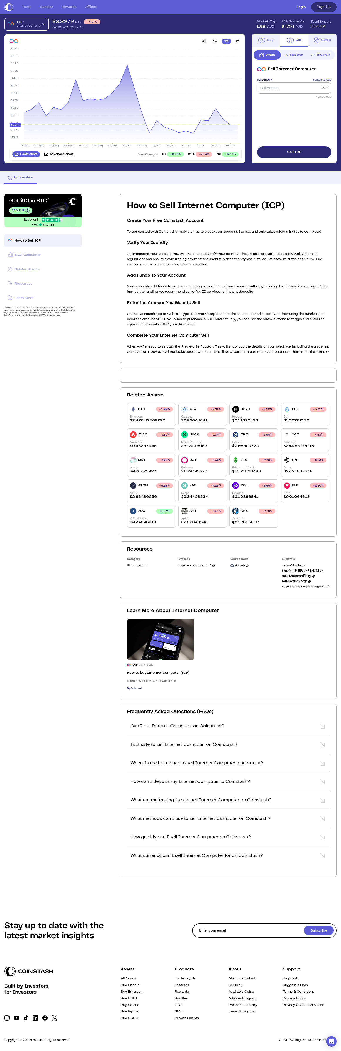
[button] (228, 727)
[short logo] (8, 7)
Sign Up (324, 7)
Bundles (46, 6)
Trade (26, 6)
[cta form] (264, 930)
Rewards (69, 6)
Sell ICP (294, 152)
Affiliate (91, 6)
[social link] (7, 1018)
